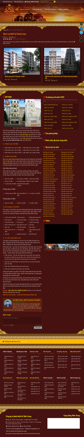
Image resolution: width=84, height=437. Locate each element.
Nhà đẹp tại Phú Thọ (66, 160)
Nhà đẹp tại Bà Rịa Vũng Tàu (68, 197)
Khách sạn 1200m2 (49, 107)
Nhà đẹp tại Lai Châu (66, 168)
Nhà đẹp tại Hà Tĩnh (66, 208)
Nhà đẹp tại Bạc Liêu (48, 195)
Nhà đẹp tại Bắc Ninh (66, 193)
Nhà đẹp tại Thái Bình (66, 181)
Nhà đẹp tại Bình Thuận (49, 189)
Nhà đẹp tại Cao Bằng (67, 199)
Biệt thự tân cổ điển (21, 351)
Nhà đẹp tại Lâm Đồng (49, 168)
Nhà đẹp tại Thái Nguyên (49, 181)
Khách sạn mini (48, 128)
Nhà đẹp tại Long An (66, 164)
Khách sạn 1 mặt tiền (67, 104)
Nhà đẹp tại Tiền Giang (67, 177)
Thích (4, 37)
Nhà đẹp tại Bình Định (67, 191)
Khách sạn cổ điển (67, 125)
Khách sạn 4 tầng (66, 113)
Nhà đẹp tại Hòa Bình (48, 206)
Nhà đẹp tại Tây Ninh (48, 183)
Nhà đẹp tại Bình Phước (67, 189)
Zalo (81, 32)
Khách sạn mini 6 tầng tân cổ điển (15, 76)
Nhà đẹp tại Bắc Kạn (66, 195)
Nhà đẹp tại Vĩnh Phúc (67, 173)
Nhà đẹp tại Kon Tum (66, 185)
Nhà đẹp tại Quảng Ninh (49, 170)
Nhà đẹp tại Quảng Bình (67, 158)
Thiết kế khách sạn (75, 378)
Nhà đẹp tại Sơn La (66, 183)
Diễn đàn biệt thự (18, 2)
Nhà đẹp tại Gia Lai (48, 212)
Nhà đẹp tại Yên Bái (48, 173)
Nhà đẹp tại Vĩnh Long (49, 175)
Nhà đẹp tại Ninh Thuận (49, 162)
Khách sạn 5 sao (48, 119)
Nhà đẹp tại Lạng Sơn (66, 166)
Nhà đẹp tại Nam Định (49, 216)
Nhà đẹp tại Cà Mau (66, 187)
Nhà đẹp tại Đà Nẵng (48, 156)
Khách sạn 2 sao (48, 110)
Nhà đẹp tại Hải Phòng (49, 154)
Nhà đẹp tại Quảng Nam (49, 158)
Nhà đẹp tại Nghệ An (48, 164)
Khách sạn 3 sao (66, 110)
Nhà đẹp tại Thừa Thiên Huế (50, 179)
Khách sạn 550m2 (48, 125)
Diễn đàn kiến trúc (8, 2)
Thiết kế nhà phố (47, 378)
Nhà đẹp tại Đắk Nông (67, 201)
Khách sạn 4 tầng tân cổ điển (69, 116)
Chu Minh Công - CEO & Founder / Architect (26, 300)
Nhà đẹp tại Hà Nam (48, 210)
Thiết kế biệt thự (7, 351)
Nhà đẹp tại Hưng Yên (67, 203)
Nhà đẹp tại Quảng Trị (67, 170)
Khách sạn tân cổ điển (67, 128)
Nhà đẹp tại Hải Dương (49, 208)
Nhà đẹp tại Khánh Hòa (49, 203)
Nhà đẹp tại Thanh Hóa (67, 179)
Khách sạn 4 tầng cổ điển (50, 116)
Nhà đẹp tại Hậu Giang (67, 206)
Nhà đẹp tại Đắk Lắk (48, 201)
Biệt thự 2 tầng (21, 360)
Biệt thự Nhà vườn (76, 356)
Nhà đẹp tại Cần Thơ (66, 154)
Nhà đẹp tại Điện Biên (66, 214)
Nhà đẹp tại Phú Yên (48, 160)
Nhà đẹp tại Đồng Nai (48, 214)
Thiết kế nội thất (61, 378)
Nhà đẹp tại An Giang (48, 199)
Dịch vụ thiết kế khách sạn (51, 104)
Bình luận (11, 37)
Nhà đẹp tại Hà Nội (48, 152)
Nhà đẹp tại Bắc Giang (49, 197)
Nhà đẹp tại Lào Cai (48, 166)
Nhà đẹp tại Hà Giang (66, 210)
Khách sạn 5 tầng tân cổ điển (69, 122)
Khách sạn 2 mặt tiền (67, 107)
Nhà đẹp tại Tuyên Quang (67, 175)
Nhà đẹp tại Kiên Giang (49, 187)
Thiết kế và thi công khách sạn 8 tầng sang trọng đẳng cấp (61, 77)
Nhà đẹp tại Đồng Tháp (67, 212)
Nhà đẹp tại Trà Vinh (48, 177)
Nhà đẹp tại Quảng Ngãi (67, 156)
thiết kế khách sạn (25, 134)
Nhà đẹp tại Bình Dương (49, 191)
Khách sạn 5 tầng (66, 119)
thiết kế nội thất (7, 163)
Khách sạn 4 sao (48, 113)
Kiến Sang (26, 138)
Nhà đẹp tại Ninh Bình (66, 162)
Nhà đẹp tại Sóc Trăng (49, 185)
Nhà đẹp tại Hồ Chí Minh (67, 152)
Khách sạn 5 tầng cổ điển (50, 122)
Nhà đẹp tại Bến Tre (48, 193)
